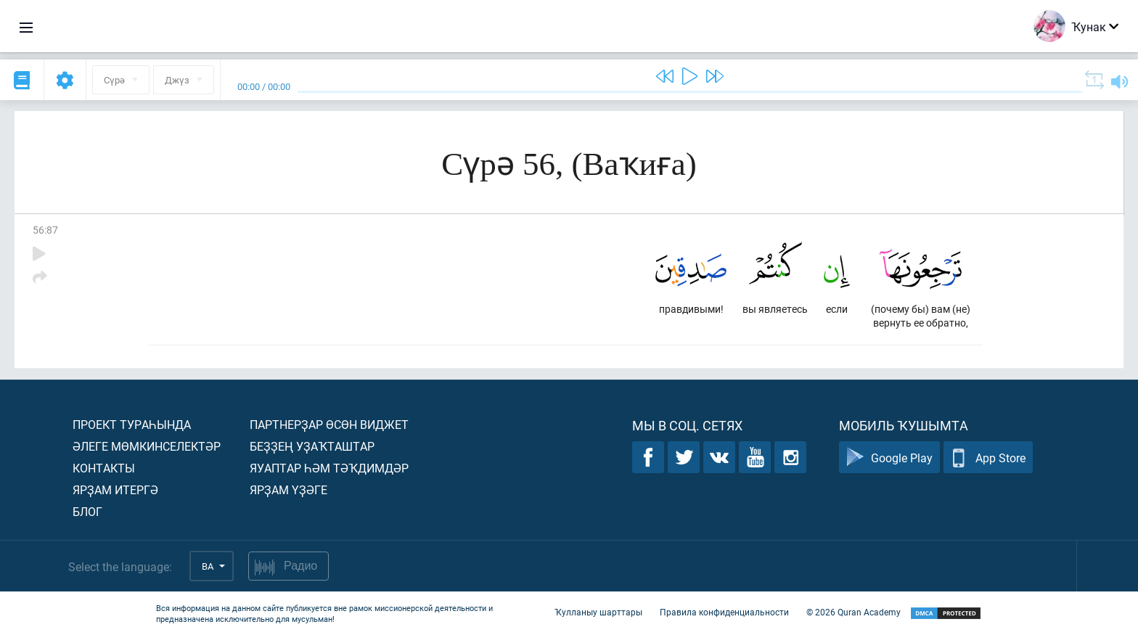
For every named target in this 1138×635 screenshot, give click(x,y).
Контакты (104, 467)
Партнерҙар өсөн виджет (329, 424)
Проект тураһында (132, 424)
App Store (988, 457)
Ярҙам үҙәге (288, 489)
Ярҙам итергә (115, 489)
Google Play (889, 457)
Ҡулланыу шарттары (598, 612)
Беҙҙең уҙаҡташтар (312, 446)
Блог (87, 511)
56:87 (45, 230)
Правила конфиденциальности (724, 612)
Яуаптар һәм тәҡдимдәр (329, 467)
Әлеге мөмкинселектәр (147, 446)
